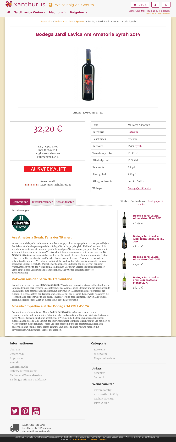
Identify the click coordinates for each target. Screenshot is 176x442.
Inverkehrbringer (42, 202)
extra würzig (101, 402)
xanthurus (29, 4)
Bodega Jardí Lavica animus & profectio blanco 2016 (146, 280)
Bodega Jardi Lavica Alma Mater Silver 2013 (147, 217)
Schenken (99, 372)
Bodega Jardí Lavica (139, 188)
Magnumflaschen (104, 358)
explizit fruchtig (104, 398)
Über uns (15, 349)
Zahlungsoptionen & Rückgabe (28, 379)
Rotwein (133, 132)
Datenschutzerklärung (23, 371)
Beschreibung (20, 202)
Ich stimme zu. (80, 439)
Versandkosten (65, 202)
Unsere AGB (17, 353)
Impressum (17, 358)
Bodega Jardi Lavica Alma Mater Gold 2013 (146, 258)
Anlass (97, 368)
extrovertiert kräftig (106, 394)
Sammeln (99, 377)
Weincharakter (103, 384)
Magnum (57, 12)
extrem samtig (103, 390)
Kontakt (14, 362)
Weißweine (100, 353)
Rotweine (100, 349)
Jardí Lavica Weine (29, 12)
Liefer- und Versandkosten (26, 375)
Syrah (138, 146)
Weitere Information (98, 439)
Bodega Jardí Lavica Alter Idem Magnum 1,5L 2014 (148, 239)
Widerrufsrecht (19, 366)
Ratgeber (78, 12)
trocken (132, 139)
